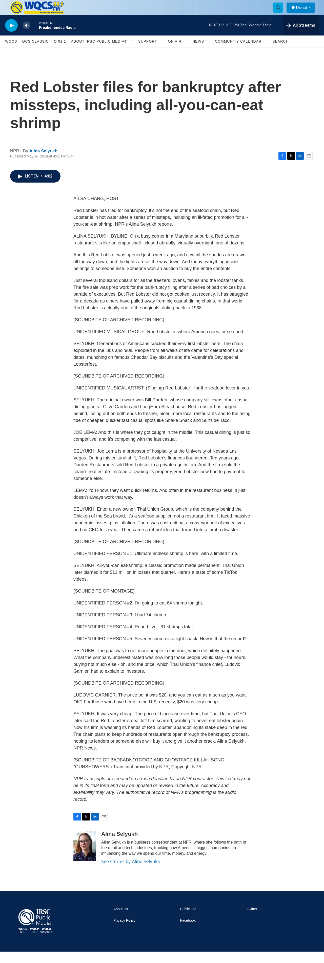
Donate (306, 13)
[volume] (26, 37)
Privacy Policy (124, 932)
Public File (188, 920)
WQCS (11, 53)
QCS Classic (35, 53)
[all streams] (301, 37)
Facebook (187, 932)
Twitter (252, 920)
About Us (120, 920)
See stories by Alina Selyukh (130, 873)
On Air (174, 53)
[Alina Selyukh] (84, 857)
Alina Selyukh (43, 162)
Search (280, 53)
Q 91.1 (60, 53)
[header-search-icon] (280, 13)
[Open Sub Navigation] (131, 53)
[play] (11, 37)
